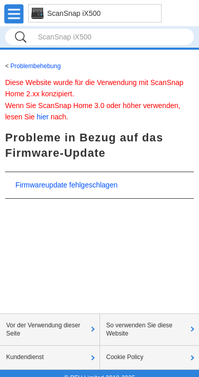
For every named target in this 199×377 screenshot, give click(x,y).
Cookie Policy (125, 357)
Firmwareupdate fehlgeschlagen (66, 185)
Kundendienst (25, 357)
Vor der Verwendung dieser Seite (43, 329)
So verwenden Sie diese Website (139, 329)
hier (42, 117)
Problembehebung (35, 66)
